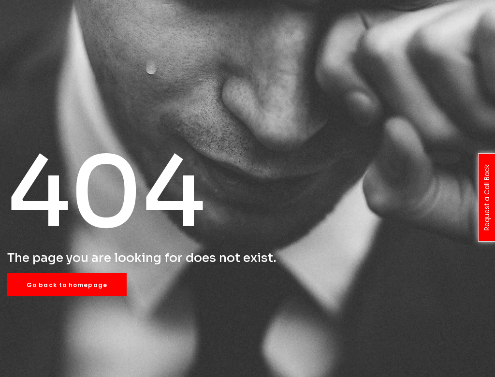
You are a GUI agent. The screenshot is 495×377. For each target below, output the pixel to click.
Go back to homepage (67, 285)
